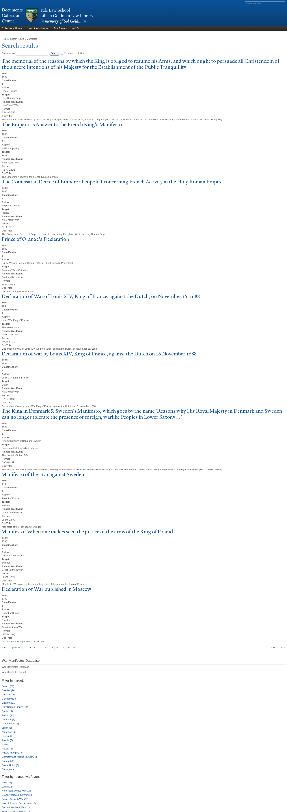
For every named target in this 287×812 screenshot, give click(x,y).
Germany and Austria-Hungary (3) (20, 757)
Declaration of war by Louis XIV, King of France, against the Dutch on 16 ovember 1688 (99, 353)
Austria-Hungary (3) (12, 752)
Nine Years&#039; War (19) (16, 790)
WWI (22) (7, 782)
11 (40, 647)
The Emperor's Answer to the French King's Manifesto (61, 124)
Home (5, 39)
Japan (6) (7, 727)
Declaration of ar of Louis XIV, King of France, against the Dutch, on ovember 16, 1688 (100, 296)
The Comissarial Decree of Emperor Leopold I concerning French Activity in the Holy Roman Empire (112, 181)
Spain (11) (7, 711)
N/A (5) (5, 744)
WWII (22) (7, 786)
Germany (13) (9, 698)
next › (273, 647)
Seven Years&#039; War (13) (17, 795)
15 (62, 647)
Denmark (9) (8, 719)
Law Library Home (37, 28)
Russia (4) (7, 748)
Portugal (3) (8, 761)
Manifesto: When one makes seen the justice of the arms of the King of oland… (90, 531)
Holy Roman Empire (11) (15, 707)
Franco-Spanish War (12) (15, 799)
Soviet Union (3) (10, 765)
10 (35, 647)
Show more (8, 769)
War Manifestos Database (15, 667)
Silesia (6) (7, 736)
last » (282, 647)
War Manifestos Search (14, 672)
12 (46, 647)
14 (57, 647)
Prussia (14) (8, 694)
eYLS (75, 28)
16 (68, 647)
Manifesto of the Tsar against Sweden (42, 474)
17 (74, 647)
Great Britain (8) (10, 723)
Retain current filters (74, 53)
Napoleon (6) (9, 732)
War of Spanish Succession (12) (19, 803)
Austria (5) (7, 740)
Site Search (60, 28)
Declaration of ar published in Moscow (46, 589)
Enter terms (9, 53)
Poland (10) (8, 715)
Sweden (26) (8, 690)
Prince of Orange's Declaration (35, 239)
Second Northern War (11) (16, 807)
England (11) (8, 702)
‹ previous (15, 647)
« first (4, 647)
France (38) (8, 686)
